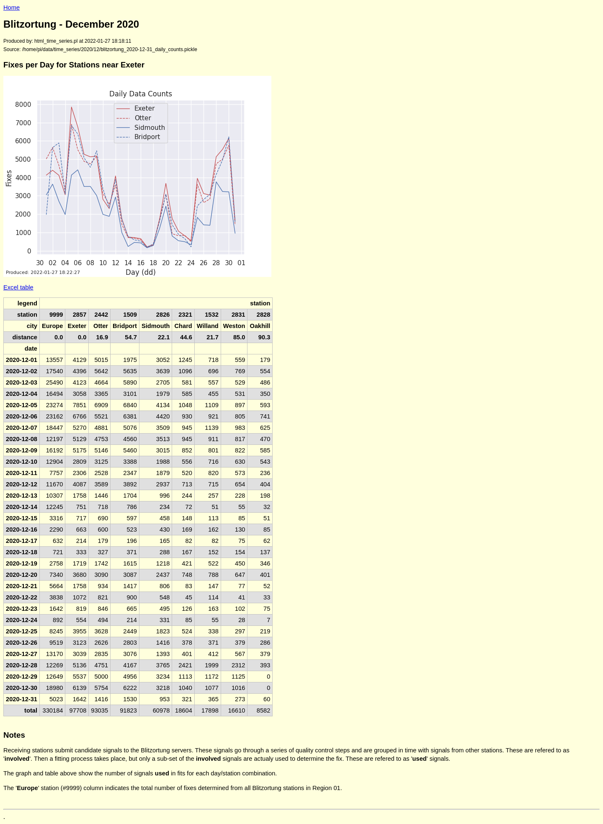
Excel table (18, 287)
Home (11, 7)
